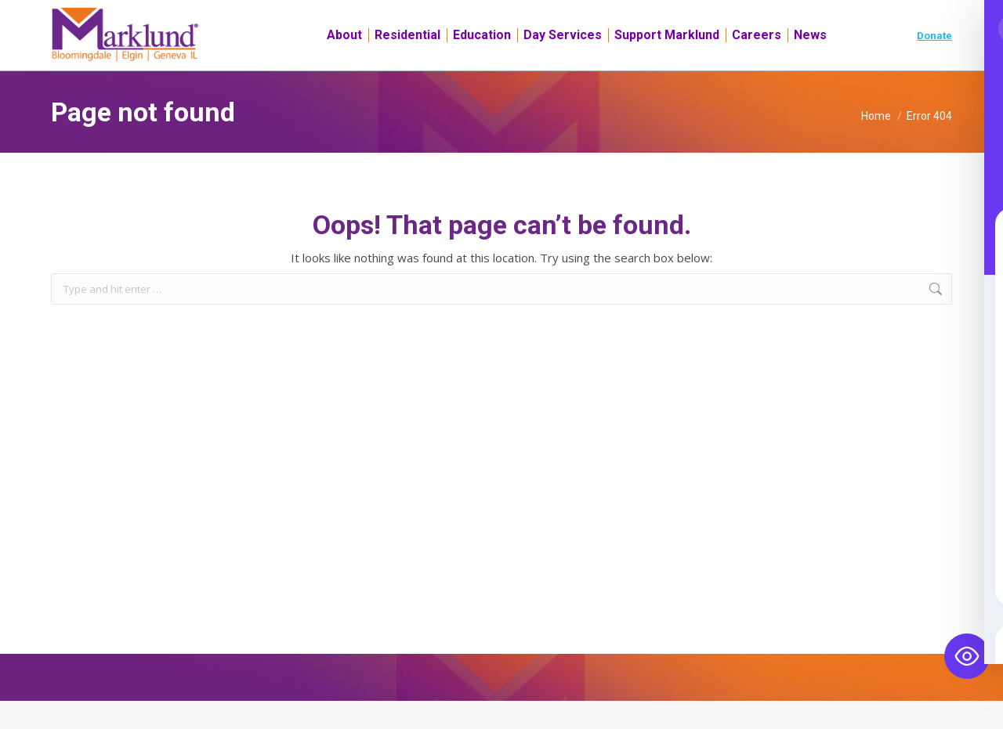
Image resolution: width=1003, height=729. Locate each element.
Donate (934, 64)
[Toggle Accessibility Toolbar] (967, 656)
